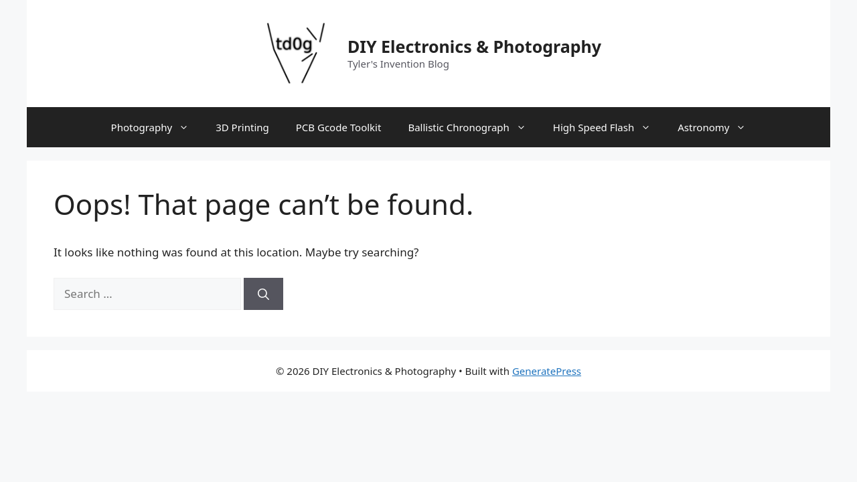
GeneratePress (546, 371)
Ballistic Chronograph (473, 127)
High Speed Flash (608, 127)
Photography (157, 127)
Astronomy (718, 127)
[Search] (263, 294)
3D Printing (242, 127)
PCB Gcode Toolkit (339, 127)
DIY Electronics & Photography (474, 46)
